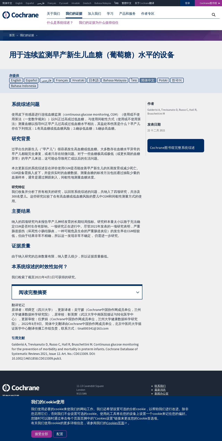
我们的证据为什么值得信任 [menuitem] (98, 22)
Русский (63, 3)
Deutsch (87, 3)
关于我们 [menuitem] (53, 13)
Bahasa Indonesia (23, 86)
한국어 (177, 80)
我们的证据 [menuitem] (74, 13)
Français (52, 3)
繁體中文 (126, 3)
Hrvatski (76, 3)
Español (30, 3)
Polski (163, 80)
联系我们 (160, 386)
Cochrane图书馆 (208, 3)
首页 (12, 35)
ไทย (116, 3)
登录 (187, 3)
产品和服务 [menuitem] (127, 13)
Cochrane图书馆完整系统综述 (172, 148)
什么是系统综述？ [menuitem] (60, 22)
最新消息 (160, 389)
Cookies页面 (115, 423)
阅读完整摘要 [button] (33, 292)
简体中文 (7, 3)
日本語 (94, 80)
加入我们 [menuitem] (94, 13)
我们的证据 (27, 35)
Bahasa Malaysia (103, 3)
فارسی (40, 3)
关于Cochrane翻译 (144, 3)
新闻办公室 (161, 393)
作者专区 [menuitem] (147, 13)
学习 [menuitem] (110, 13)
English (19, 3)
